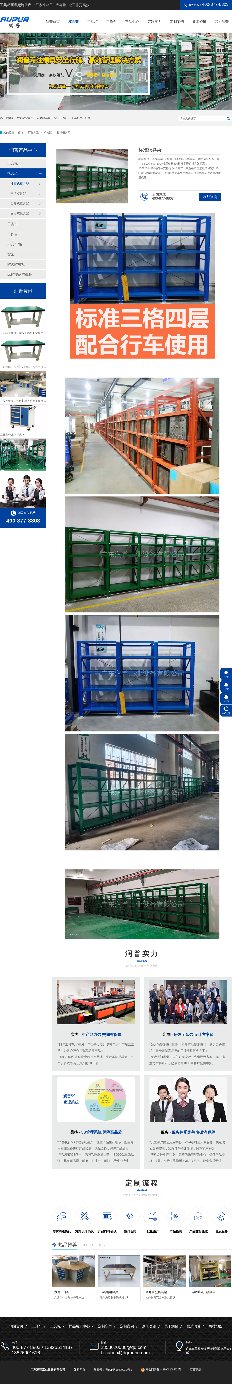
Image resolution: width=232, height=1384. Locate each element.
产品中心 (132, 22)
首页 (21, 132)
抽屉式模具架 (19, 183)
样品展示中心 (79, 1326)
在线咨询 (210, 197)
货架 (10, 254)
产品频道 (34, 132)
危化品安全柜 (25, 118)
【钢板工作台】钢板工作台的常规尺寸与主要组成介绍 (32, 340)
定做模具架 (43, 118)
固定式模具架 (19, 213)
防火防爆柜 (16, 264)
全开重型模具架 (156, 1292)
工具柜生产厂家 (80, 118)
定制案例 (177, 22)
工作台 (111, 22)
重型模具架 (18, 193)
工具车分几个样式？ (12, 441)
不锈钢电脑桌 (109, 1292)
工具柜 (92, 22)
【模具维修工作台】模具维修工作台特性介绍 (27, 408)
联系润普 (222, 22)
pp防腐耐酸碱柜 (19, 274)
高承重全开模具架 (203, 1292)
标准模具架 (63, 132)
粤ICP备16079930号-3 (118, 1369)
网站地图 (216, 1326)
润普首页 (53, 22)
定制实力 (154, 22)
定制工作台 (61, 118)
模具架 (73, 22)
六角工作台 (62, 1292)
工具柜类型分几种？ (12, 306)
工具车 (12, 224)
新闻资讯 (199, 22)
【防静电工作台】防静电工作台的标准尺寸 (25, 374)
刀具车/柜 (14, 244)
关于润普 (171, 1326)
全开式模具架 (19, 203)
